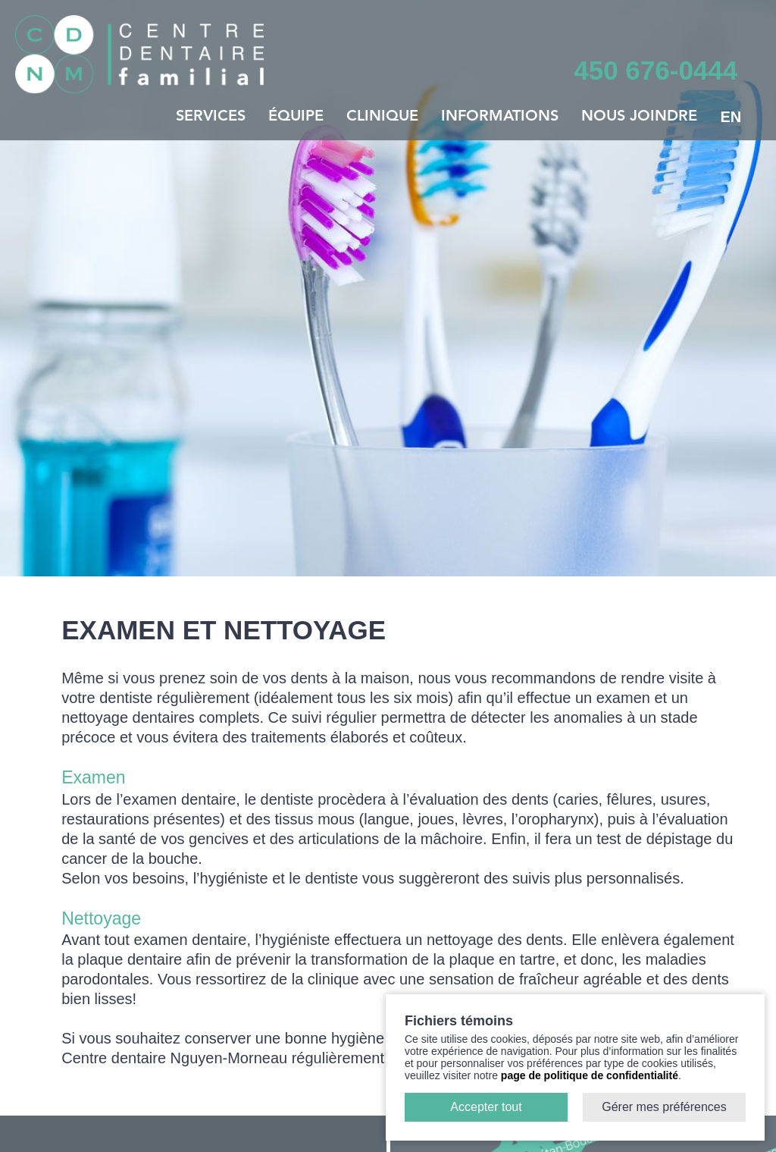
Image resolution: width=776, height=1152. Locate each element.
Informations (500, 116)
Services (211, 116)
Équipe (296, 116)
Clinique (382, 116)
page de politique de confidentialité (589, 1075)
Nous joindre (639, 116)
